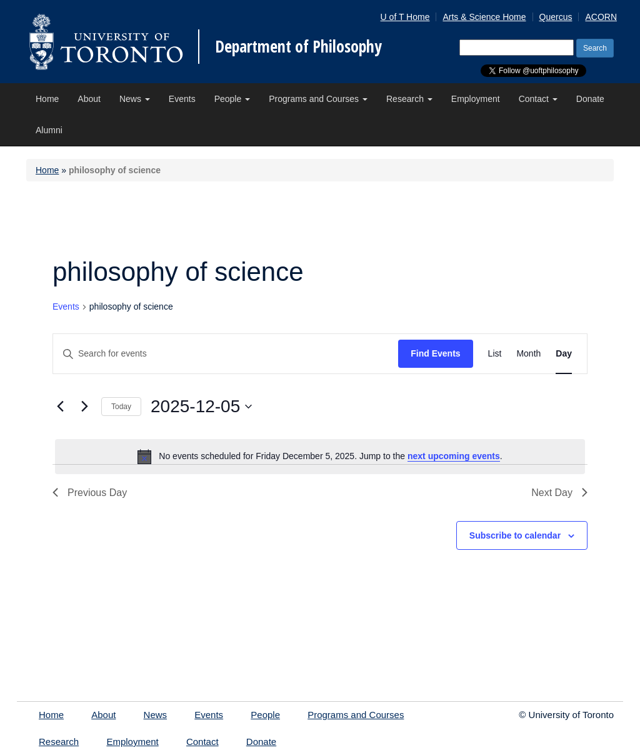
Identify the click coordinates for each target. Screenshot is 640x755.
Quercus (555, 17)
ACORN (601, 17)
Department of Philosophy (298, 46)
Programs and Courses (318, 99)
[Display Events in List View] (495, 353)
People (232, 99)
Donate (590, 99)
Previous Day (89, 492)
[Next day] (84, 406)
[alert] (320, 456)
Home (47, 99)
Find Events (435, 353)
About (89, 99)
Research (409, 99)
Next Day (559, 492)
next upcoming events (454, 456)
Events (182, 99)
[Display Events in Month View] (528, 353)
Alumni (49, 130)
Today (121, 406)
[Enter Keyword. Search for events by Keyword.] (225, 353)
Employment (475, 99)
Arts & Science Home (484, 17)
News (134, 99)
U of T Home (405, 17)
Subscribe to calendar (515, 535)
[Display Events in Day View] (564, 353)
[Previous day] (60, 406)
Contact (538, 99)
